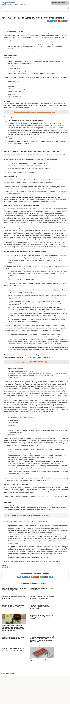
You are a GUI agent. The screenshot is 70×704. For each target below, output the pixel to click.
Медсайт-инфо (9, 2)
